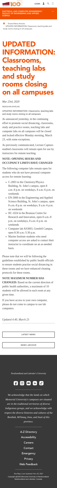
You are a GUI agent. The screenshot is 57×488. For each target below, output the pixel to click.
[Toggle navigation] (53, 3)
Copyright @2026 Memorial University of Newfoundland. (28, 477)
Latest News (28, 334)
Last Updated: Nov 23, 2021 (32, 474)
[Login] (37, 3)
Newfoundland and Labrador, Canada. (29, 479)
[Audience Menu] (44, 3)
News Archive (28, 345)
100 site (17, 4)
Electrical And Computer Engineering (21, 11)
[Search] (48, 3)
